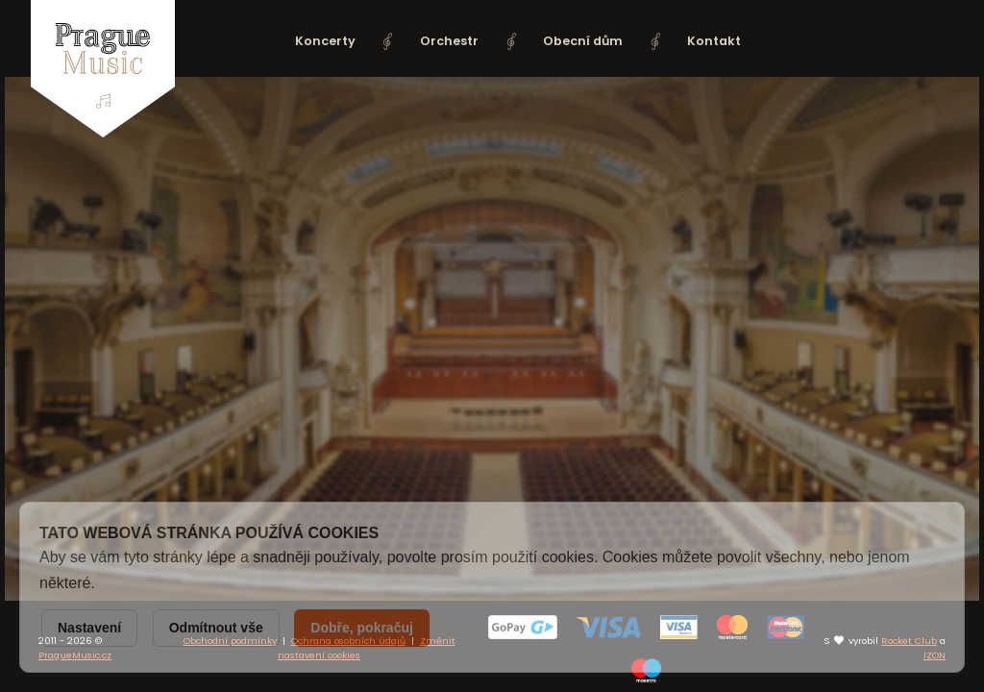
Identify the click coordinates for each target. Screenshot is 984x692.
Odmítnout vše (216, 627)
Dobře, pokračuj (361, 627)
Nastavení (89, 627)
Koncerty (325, 41)
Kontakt (714, 41)
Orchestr (449, 41)
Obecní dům (583, 41)
